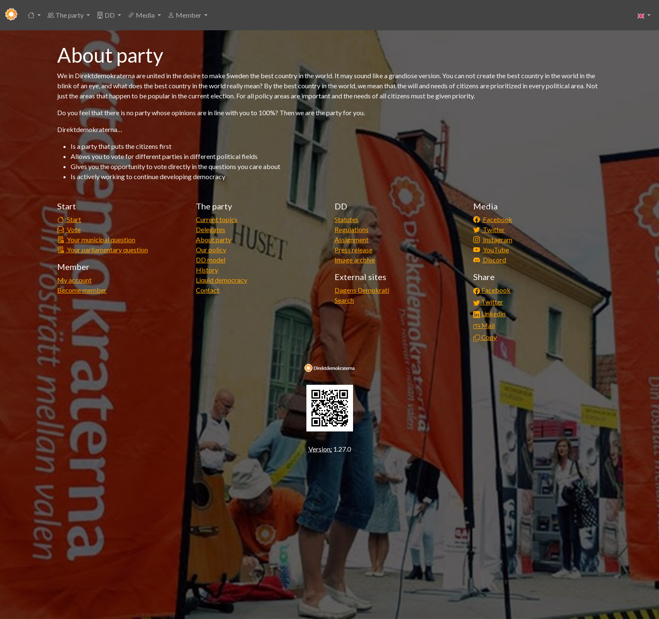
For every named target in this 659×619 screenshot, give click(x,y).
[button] (34, 15)
